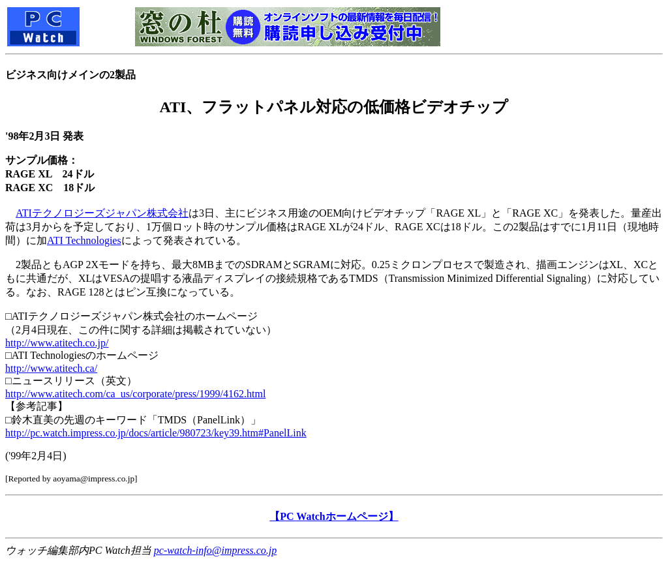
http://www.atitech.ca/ (51, 368)
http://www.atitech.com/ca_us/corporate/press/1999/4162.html (135, 393)
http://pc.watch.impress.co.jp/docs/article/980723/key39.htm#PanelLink (156, 432)
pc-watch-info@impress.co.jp (215, 550)
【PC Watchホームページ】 (333, 516)
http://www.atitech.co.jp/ (56, 342)
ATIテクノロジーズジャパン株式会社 (102, 213)
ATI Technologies (84, 240)
